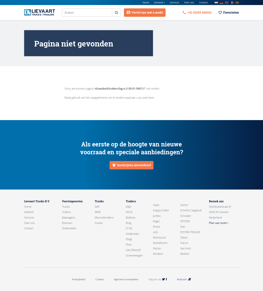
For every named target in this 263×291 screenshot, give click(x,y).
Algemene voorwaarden (126, 279)
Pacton (157, 248)
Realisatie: (184, 279)
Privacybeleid (78, 279)
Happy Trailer (161, 210)
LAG (155, 232)
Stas (182, 226)
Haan (156, 205)
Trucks (66, 206)
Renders (158, 254)
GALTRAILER (133, 250)
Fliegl (129, 239)
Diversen (67, 223)
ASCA (129, 212)
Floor (129, 244)
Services (174, 2)
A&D (128, 206)
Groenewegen (134, 255)
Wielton (184, 254)
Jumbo (157, 216)
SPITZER (185, 221)
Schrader (185, 216)
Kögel (156, 221)
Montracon (159, 237)
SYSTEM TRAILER (190, 232)
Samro (184, 205)
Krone (156, 226)
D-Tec (129, 228)
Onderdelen (69, 228)
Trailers (66, 212)
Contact (203, 2)
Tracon (184, 243)
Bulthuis (130, 217)
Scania (98, 223)
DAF (97, 206)
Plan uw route (219, 223)
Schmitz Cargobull (191, 210)
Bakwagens (68, 217)
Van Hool (185, 248)
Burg (128, 223)
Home (146, 2)
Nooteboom (160, 243)
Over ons (189, 2)
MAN (98, 212)
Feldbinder (132, 234)
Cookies (99, 279)
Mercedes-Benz (104, 217)
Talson (184, 237)
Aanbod (158, 2)
